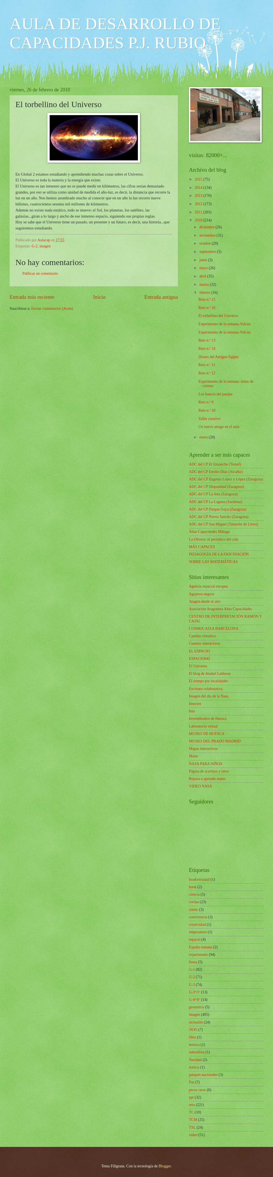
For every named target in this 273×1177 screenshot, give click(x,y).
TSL (192, 1127)
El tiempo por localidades (208, 681)
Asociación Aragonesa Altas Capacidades (220, 609)
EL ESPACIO (199, 651)
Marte (193, 756)
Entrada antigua (161, 297)
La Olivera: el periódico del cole (213, 539)
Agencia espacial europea (208, 586)
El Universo (198, 666)
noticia (194, 1067)
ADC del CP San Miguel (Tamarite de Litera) (223, 524)
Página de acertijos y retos (209, 771)
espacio (194, 939)
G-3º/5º (194, 992)
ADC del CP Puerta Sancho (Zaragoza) (218, 517)
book (193, 887)
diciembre (207, 227)
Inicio (99, 297)
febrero (205, 292)
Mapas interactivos (203, 749)
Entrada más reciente (32, 297)
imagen (45, 246)
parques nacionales (203, 1075)
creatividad (197, 924)
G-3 (192, 985)
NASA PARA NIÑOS (205, 764)
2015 (199, 179)
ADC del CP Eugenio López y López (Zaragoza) (226, 479)
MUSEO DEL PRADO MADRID (215, 741)
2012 (199, 204)
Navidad (195, 1060)
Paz (191, 1082)
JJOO (193, 1030)
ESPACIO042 (199, 659)
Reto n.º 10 (206, 410)
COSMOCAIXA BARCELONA (214, 628)
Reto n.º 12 (206, 373)
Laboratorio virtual (203, 726)
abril (203, 276)
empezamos (198, 932)
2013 (199, 196)
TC (191, 1112)
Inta (192, 711)
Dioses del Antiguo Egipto (218, 357)
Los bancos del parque (215, 394)
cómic (193, 910)
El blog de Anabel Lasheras (210, 673)
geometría (196, 1007)
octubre (205, 243)
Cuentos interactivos (204, 643)
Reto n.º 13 (206, 340)
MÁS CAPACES (202, 547)
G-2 (35, 246)
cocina (194, 902)
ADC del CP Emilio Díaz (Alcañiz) (216, 472)
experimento (198, 955)
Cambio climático (202, 636)
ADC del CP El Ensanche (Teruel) (215, 464)
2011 (199, 212)
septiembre (208, 252)
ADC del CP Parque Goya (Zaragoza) (217, 509)
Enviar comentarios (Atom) (52, 308)
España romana (200, 947)
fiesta (193, 962)
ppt (191, 1097)
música (194, 1045)
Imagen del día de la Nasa (208, 696)
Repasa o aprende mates (207, 779)
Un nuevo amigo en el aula (218, 427)
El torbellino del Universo (218, 316)
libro (192, 1037)
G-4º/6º (194, 1000)
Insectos (195, 704)
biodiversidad (199, 879)
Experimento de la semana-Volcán (224, 324)
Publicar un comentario (40, 273)
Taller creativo (209, 419)
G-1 (192, 969)
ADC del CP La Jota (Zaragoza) (213, 494)
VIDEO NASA (200, 786)
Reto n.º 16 (206, 308)
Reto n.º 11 (206, 365)
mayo (204, 268)
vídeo (193, 1135)
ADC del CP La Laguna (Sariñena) (215, 502)
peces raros (197, 1090)
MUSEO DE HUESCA (206, 734)
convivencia (198, 917)
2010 (199, 220)
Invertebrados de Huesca (207, 718)
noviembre (207, 235)
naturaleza (197, 1052)
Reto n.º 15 (206, 299)
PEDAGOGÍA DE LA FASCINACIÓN (219, 554)
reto (192, 1105)
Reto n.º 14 (206, 349)
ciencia (194, 894)
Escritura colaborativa (205, 689)
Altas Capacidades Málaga (209, 532)
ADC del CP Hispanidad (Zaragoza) (216, 487)
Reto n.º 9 (205, 402)
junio (203, 260)
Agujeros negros (201, 594)
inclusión (196, 1022)
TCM (193, 1120)
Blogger (165, 1166)
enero (204, 437)
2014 (199, 188)
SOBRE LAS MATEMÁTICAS (213, 562)
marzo (204, 284)
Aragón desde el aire (204, 601)
